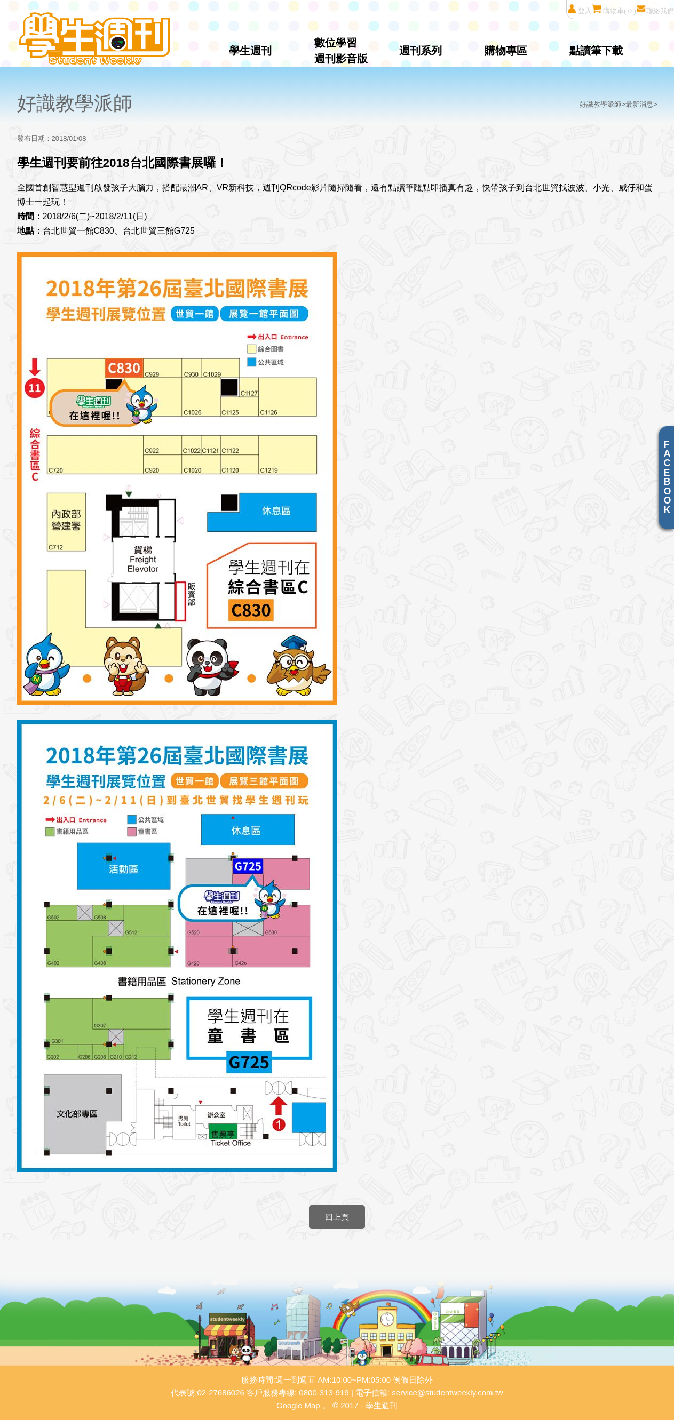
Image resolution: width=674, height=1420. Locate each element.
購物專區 (506, 51)
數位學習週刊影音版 (341, 51)
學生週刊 (250, 51)
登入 (579, 9)
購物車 (614, 9)
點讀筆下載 (596, 51)
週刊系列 (420, 51)
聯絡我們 (655, 9)
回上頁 (337, 1217)
